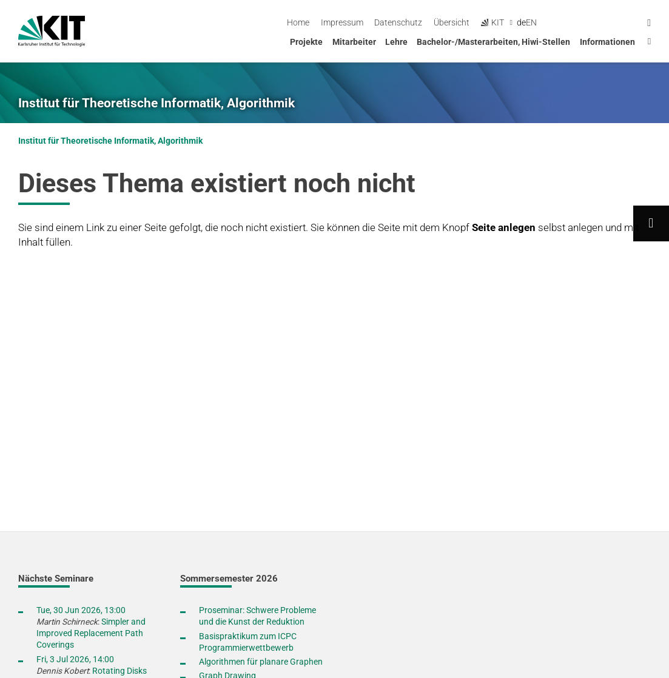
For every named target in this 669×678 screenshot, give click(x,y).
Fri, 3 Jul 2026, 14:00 (75, 659)
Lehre (396, 42)
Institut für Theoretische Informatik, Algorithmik (156, 103)
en (631, 22)
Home (398, 22)
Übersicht (552, 22)
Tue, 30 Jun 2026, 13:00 (81, 610)
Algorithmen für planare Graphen (261, 661)
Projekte (306, 42)
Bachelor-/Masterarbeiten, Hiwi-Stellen (493, 42)
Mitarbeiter (354, 42)
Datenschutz (498, 22)
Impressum (441, 22)
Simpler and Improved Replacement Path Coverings (91, 633)
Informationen (607, 42)
